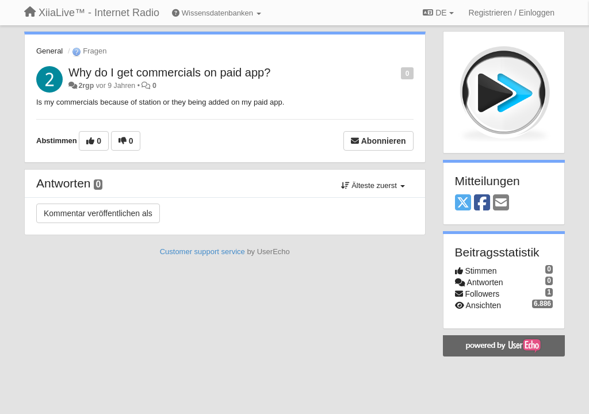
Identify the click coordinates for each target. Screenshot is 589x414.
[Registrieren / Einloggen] (511, 12)
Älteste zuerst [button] (373, 185)
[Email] (501, 203)
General (49, 51)
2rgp (86, 86)
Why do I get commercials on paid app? (169, 72)
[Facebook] (482, 203)
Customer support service (202, 251)
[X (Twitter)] (463, 203)
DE (438, 12)
